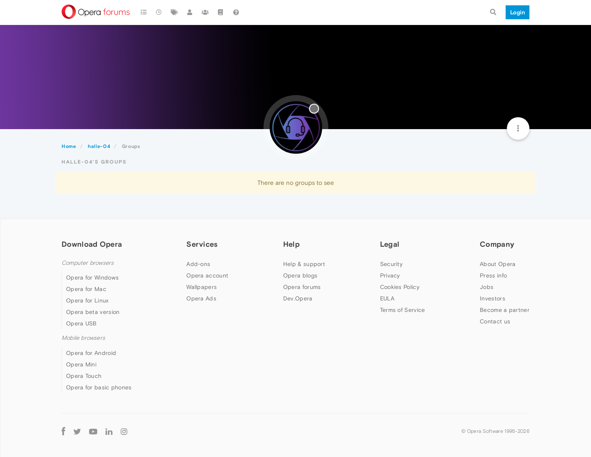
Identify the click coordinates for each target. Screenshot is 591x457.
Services (202, 244)
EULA (387, 298)
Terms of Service (402, 310)
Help (291, 244)
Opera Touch (83, 376)
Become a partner (504, 310)
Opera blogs (300, 275)
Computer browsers (88, 262)
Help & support (304, 264)
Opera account (207, 275)
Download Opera (92, 244)
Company (497, 244)
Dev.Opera (298, 298)
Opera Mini (81, 364)
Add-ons (198, 264)
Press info (493, 275)
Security (391, 264)
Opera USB (81, 323)
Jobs (486, 287)
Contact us (495, 321)
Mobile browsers (83, 337)
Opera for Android (91, 353)
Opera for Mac (86, 289)
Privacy (390, 275)
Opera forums (302, 287)
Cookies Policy (399, 287)
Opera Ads (201, 298)
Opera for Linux (87, 300)
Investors (492, 298)
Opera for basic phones (99, 387)
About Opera (497, 264)
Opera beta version (92, 312)
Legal (390, 244)
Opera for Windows (92, 277)
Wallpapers (201, 287)
